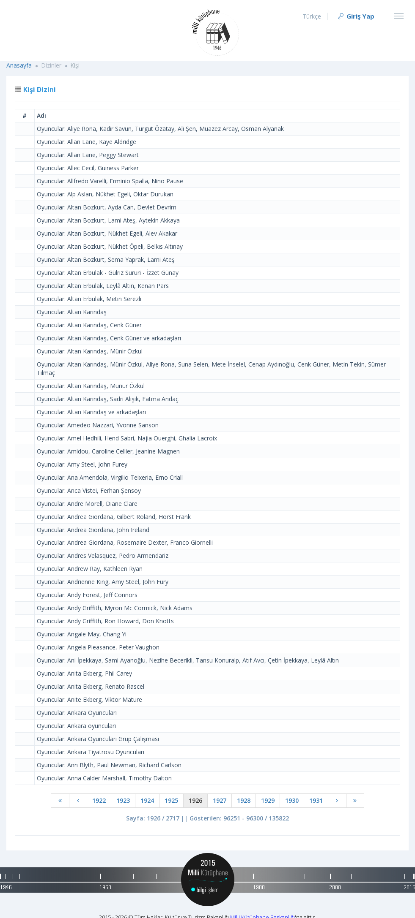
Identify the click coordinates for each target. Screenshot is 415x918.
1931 (316, 800)
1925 (171, 800)
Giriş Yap (355, 16)
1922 (99, 800)
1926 (195, 800)
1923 (123, 800)
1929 (268, 800)
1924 (147, 800)
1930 (292, 800)
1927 (219, 800)
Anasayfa (19, 65)
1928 (243, 800)
